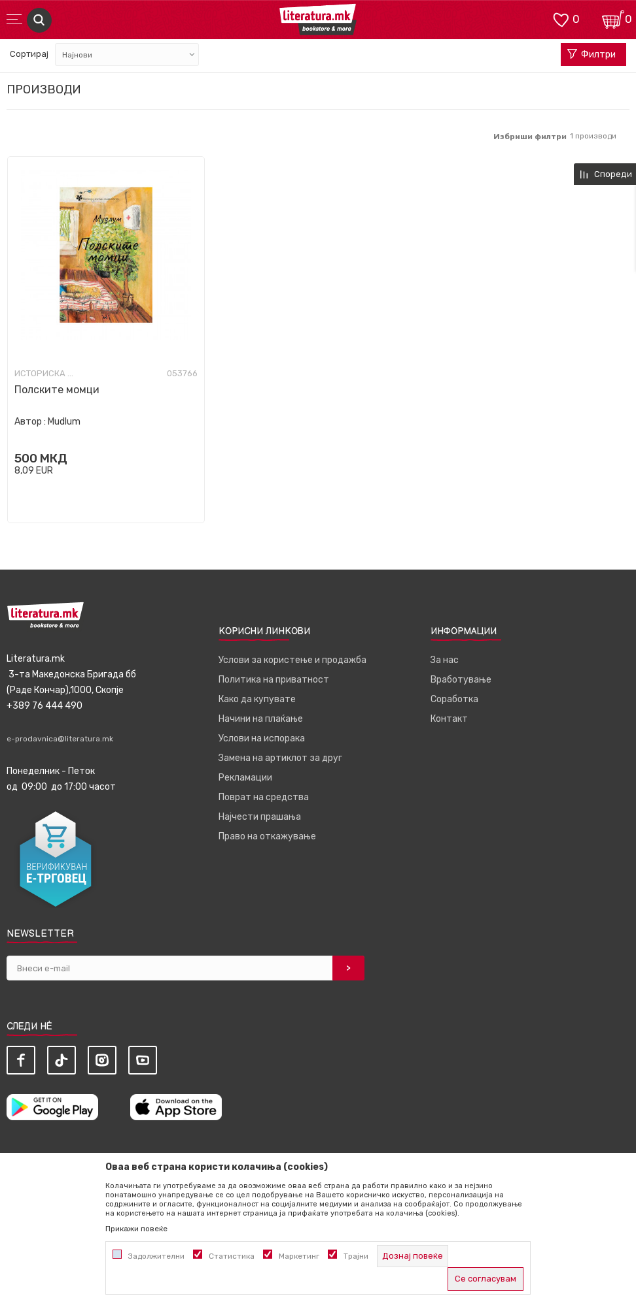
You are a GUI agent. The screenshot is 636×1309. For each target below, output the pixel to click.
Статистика (232, 1256)
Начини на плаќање (261, 718)
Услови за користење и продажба (292, 660)
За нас (445, 660)
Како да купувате (257, 699)
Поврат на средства (264, 797)
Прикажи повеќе (136, 1229)
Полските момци (56, 389)
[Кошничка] (613, 19)
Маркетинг (299, 1256)
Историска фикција (47, 373)
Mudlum (64, 421)
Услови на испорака (262, 738)
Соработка (454, 699)
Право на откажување (267, 836)
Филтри (591, 55)
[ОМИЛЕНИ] (561, 19)
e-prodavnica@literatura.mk (60, 738)
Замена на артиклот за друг (280, 758)
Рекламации (245, 777)
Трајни (356, 1256)
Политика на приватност (274, 679)
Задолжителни (156, 1256)
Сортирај (29, 54)
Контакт (449, 718)
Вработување (461, 679)
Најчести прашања (260, 816)
